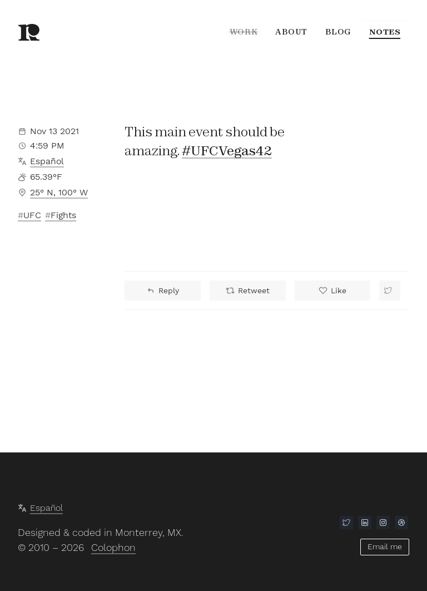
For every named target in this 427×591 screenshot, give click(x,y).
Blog (338, 32)
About (291, 32)
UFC (32, 215)
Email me (385, 546)
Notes (385, 32)
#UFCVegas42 (227, 151)
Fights (63, 215)
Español (47, 161)
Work (243, 32)
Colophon (113, 548)
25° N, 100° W (59, 192)
